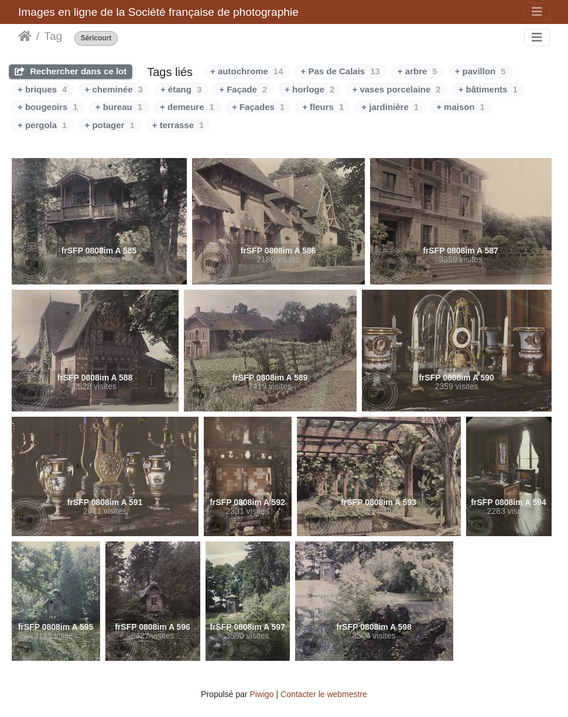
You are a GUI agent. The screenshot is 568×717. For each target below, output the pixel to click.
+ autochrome (246, 71)
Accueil (25, 36)
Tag (53, 36)
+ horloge (309, 89)
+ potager (109, 125)
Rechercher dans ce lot (70, 71)
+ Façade (243, 89)
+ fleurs (323, 107)
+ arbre (417, 71)
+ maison (460, 107)
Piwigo (261, 694)
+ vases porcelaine (396, 89)
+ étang (180, 89)
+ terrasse (178, 125)
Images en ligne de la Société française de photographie (158, 12)
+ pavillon (480, 71)
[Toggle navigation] (537, 11)
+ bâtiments (488, 89)
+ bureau (118, 107)
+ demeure (187, 107)
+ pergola (42, 125)
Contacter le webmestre (323, 694)
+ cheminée (113, 89)
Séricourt (96, 38)
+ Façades (258, 107)
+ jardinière (390, 107)
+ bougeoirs (48, 107)
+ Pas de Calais (340, 71)
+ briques (42, 89)
